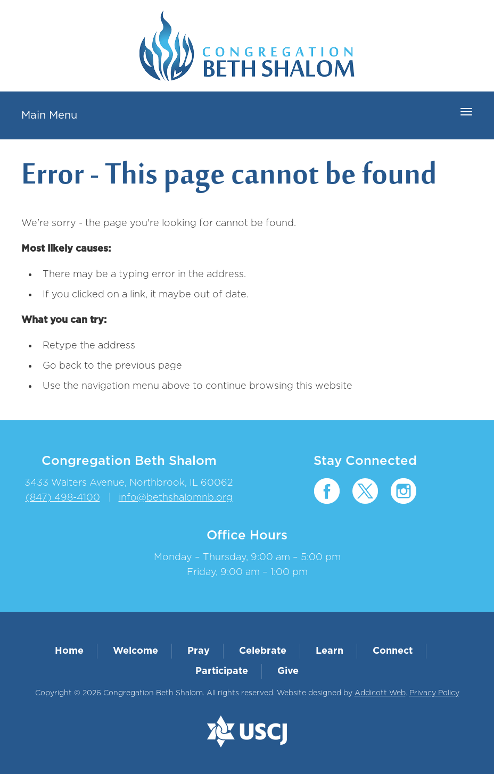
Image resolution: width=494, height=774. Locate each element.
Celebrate (262, 651)
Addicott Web (380, 693)
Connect (393, 651)
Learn (329, 651)
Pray (198, 651)
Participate (221, 671)
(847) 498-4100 (63, 498)
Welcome (135, 651)
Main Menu (49, 115)
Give (288, 671)
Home (69, 651)
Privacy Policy (434, 693)
